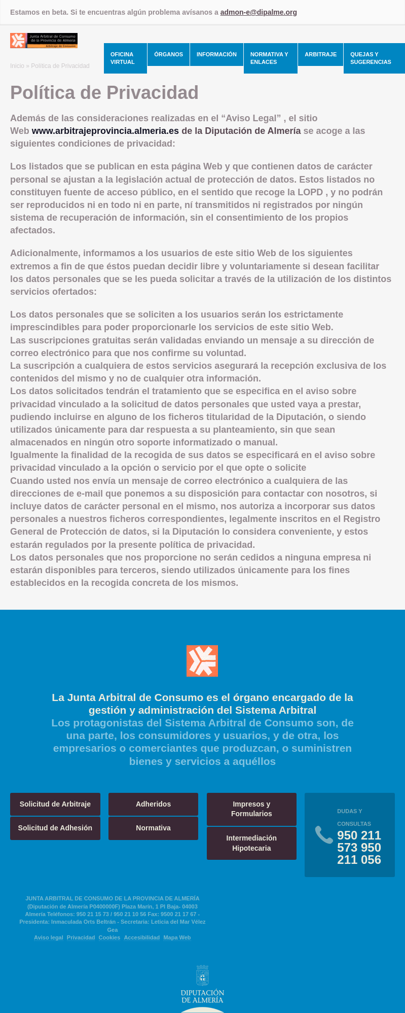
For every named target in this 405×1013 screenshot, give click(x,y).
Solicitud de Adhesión (55, 828)
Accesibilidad (142, 937)
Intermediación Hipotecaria (252, 843)
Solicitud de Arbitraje (55, 804)
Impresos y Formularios (251, 809)
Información (217, 54)
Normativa (153, 828)
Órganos (168, 54)
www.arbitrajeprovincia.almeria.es (105, 131)
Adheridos (153, 804)
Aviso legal (48, 937)
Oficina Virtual (123, 58)
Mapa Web (177, 937)
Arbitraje (321, 54)
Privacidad (81, 937)
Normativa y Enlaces (269, 58)
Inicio (17, 65)
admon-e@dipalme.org (258, 12)
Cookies (110, 937)
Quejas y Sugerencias (370, 58)
